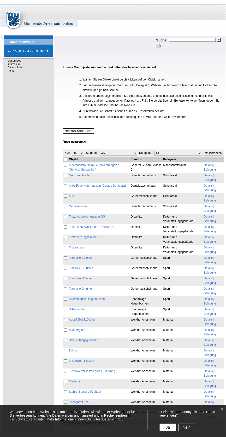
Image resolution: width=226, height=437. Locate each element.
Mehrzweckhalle (79, 175)
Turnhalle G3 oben (81, 257)
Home (10, 70)
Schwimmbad (77, 309)
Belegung (210, 169)
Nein (186, 427)
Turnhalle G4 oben (81, 278)
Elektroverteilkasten (81, 360)
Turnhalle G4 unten (81, 288)
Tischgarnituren (79, 402)
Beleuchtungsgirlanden (83, 340)
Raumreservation (22, 42)
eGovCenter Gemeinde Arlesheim (31, 17)
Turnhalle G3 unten (81, 268)
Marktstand (76, 381)
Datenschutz (14, 67)
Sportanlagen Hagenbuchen (87, 299)
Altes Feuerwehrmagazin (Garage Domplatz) (97, 185)
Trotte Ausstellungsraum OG (87, 216)
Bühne (73, 350)
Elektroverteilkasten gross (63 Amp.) (92, 371)
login (88, 130)
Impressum (13, 64)
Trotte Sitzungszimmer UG (86, 237)
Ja (168, 427)
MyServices (14, 60)
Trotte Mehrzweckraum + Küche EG (92, 227)
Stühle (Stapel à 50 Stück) (85, 391)
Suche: (161, 40)
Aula (72, 196)
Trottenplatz (76, 247)
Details (208, 165)
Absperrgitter (77, 330)
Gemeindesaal (78, 206)
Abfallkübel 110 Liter (82, 319)
